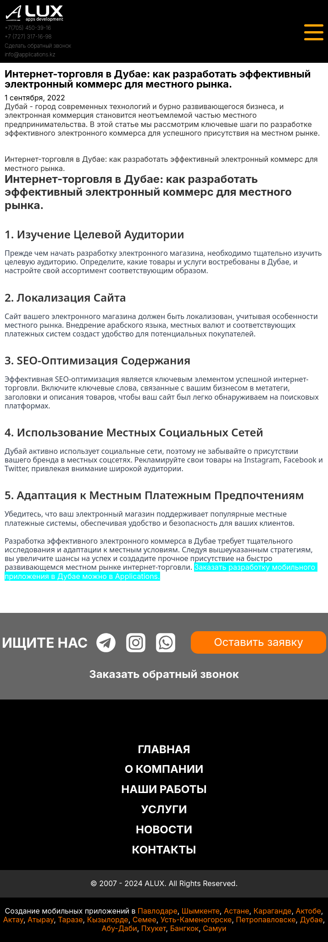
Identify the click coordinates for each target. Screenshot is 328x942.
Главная (19, 141)
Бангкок (184, 928)
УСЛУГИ (164, 809)
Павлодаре (158, 910)
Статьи (17, 150)
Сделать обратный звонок (38, 45)
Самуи (214, 928)
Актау (13, 919)
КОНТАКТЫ (164, 849)
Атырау (41, 919)
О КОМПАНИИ (164, 769)
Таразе (70, 919)
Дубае (311, 919)
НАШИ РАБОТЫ (163, 789)
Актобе (308, 910)
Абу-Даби (119, 928)
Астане (236, 910)
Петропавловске (265, 919)
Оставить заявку (258, 642)
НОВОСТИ (164, 829)
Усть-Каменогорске (196, 919)
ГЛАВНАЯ (164, 749)
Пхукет (153, 928)
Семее (144, 919)
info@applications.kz (30, 54)
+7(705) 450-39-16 (28, 27)
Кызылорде (107, 919)
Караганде (272, 910)
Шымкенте (201, 910)
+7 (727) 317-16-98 (28, 36)
